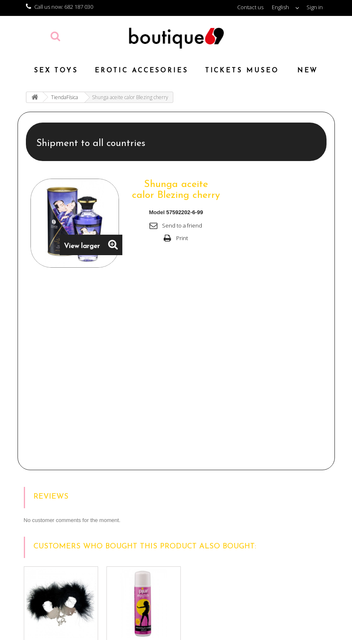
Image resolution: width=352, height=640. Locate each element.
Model (157, 212)
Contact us (250, 7)
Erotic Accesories (141, 70)
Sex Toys (56, 70)
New (308, 70)
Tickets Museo (242, 70)
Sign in (314, 7)
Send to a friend (182, 225)
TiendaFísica (64, 97)
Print (182, 238)
